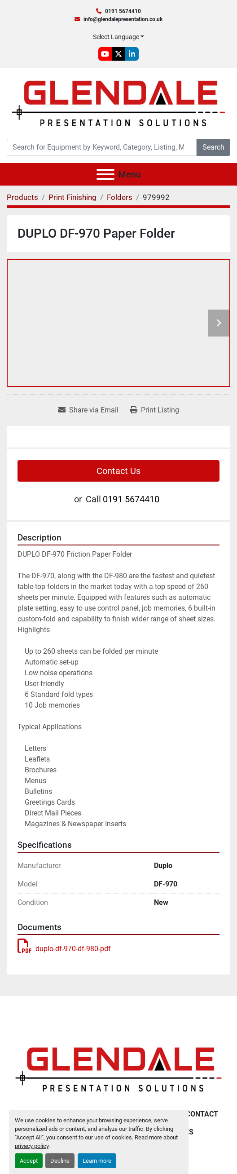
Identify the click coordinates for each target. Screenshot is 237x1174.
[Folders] (119, 197)
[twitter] (118, 54)
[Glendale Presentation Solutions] (118, 1069)
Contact (202, 1114)
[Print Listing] (154, 410)
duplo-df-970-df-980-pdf (64, 948)
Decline (60, 1160)
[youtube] (105, 54)
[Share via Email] (88, 410)
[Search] (102, 147)
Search (213, 147)
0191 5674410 (123, 11)
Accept (29, 1160)
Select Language (116, 36)
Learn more (97, 1160)
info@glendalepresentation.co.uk (122, 19)
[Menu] (105, 174)
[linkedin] (132, 54)
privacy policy (31, 1146)
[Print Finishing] (72, 197)
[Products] (22, 197)
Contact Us (118, 470)
